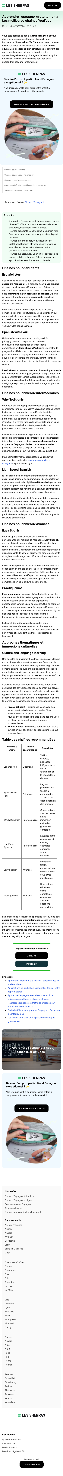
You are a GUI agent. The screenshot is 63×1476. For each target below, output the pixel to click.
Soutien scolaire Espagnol (18, 1204)
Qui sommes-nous (11, 1439)
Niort (7, 1348)
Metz (7, 1315)
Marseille (9, 1311)
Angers (8, 1232)
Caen (7, 1252)
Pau (7, 1356)
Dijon (7, 1278)
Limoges (9, 1303)
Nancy (8, 1327)
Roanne (9, 1374)
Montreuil (9, 1323)
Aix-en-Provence (13, 1225)
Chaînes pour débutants (14, 170)
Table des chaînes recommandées (18, 190)
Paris (7, 1352)
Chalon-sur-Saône (14, 1262)
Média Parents (9, 1447)
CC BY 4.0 (31, 26)
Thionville (10, 1390)
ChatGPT (31, 955)
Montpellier (10, 1319)
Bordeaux (10, 1240)
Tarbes (8, 1386)
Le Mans (9, 1290)
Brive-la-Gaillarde (14, 1248)
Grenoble (9, 1282)
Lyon (7, 1307)
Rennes (8, 1364)
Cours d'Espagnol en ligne (18, 1200)
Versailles (10, 1402)
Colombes (10, 1270)
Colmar (8, 1266)
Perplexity (31, 963)
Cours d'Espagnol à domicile (19, 1196)
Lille (7, 1299)
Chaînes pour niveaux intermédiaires (20, 175)
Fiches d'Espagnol (34, 202)
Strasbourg (10, 1382)
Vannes (8, 1398)
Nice (7, 1345)
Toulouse (9, 1394)
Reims (8, 1360)
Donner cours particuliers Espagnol (23, 1212)
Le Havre (9, 1286)
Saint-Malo (10, 1378)
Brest (7, 1244)
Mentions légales (10, 1451)
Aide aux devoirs (13, 1208)
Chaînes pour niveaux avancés (17, 180)
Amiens (8, 1229)
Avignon (9, 1236)
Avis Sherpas (8, 1443)
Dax (7, 1274)
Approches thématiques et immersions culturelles (25, 185)
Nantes (8, 1337)
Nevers (8, 1341)
